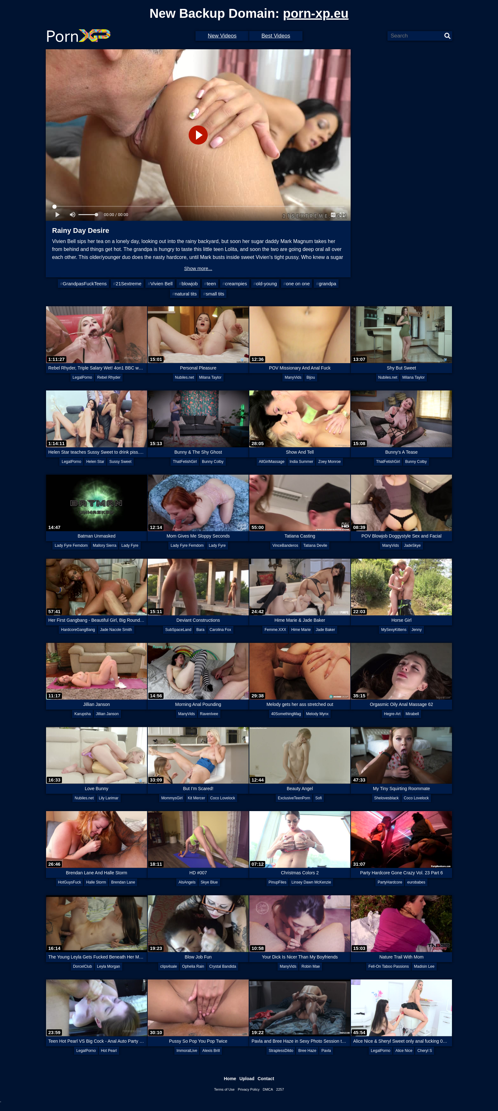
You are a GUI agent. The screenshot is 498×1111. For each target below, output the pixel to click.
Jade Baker (325, 629)
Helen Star (95, 461)
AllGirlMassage (272, 461)
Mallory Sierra (104, 545)
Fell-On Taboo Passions (388, 966)
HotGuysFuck (69, 882)
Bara (200, 629)
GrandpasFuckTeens (85, 283)
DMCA (268, 1089)
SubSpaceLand (178, 629)
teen (211, 283)
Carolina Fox (220, 629)
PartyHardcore (390, 882)
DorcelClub (82, 966)
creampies (236, 283)
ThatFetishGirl (185, 461)
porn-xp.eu (316, 13)
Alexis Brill (211, 1050)
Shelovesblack (386, 798)
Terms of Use (224, 1089)
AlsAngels (186, 882)
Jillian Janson (107, 714)
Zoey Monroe (329, 461)
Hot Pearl (109, 1050)
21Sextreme (128, 283)
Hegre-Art (392, 714)
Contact (266, 1078)
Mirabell (412, 714)
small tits (215, 293)
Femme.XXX (275, 629)
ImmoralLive (187, 1050)
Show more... (198, 268)
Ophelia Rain (193, 966)
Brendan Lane (123, 882)
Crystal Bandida (222, 966)
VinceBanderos (285, 545)
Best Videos (275, 36)
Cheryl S (424, 1050)
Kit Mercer (196, 798)
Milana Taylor (210, 377)
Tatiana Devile (315, 545)
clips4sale (168, 966)
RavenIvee (209, 714)
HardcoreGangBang (78, 629)
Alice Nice (403, 1050)
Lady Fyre (129, 545)
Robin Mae (310, 966)
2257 (280, 1089)
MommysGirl (172, 798)
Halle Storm (96, 882)
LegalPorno (82, 377)
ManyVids (293, 377)
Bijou (310, 377)
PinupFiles (277, 882)
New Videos (222, 36)
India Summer (301, 461)
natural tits (186, 293)
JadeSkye (412, 545)
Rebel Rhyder (108, 377)
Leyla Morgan (108, 966)
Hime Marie (301, 629)
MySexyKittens (393, 629)
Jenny (417, 629)
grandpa (327, 283)
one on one (298, 283)
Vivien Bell (162, 283)
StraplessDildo (281, 1050)
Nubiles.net (184, 377)
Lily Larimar (108, 798)
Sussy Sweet (120, 461)
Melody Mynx (317, 714)
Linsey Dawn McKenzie (311, 882)
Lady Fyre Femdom (71, 545)
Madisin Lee (424, 966)
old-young (266, 283)
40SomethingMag (286, 714)
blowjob (190, 283)
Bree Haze (307, 1050)
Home (230, 1078)
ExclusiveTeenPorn (294, 798)
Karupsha (82, 714)
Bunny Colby (213, 461)
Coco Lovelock (222, 798)
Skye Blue (209, 882)
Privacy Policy (248, 1089)
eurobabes (416, 882)
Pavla (326, 1050)
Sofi (318, 798)
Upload (246, 1078)
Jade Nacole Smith (116, 629)
